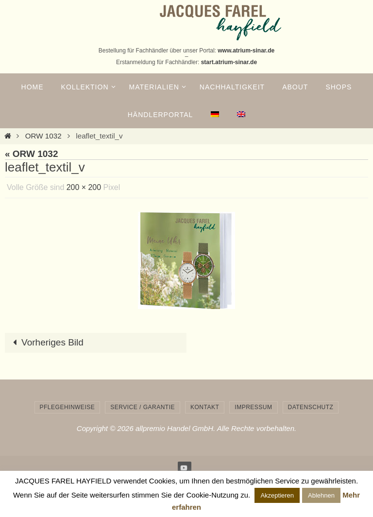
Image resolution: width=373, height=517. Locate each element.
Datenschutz (311, 407)
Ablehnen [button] (321, 495)
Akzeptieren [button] (277, 495)
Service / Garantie (142, 407)
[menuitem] (215, 114)
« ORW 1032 (31, 154)
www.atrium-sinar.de (246, 50)
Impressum (253, 407)
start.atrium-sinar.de (229, 62)
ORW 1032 (43, 136)
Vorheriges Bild (45, 342)
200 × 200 (84, 187)
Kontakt (204, 407)
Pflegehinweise (67, 407)
